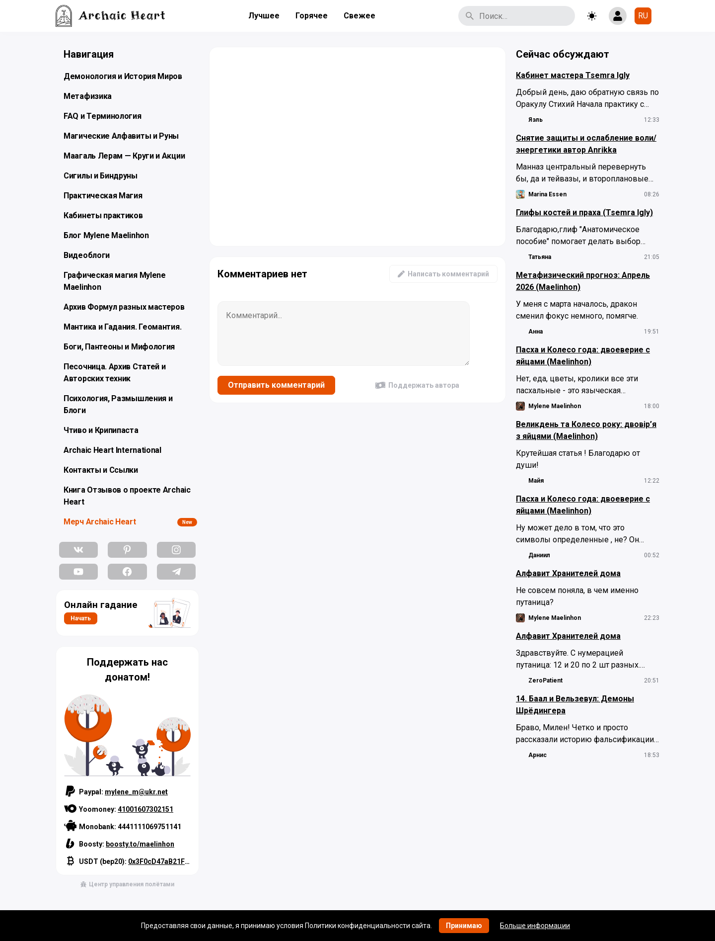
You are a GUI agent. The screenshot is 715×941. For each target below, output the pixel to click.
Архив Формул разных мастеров (124, 307)
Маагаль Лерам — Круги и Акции (124, 156)
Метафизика (88, 96)
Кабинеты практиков (103, 215)
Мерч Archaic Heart (100, 521)
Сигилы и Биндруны (101, 175)
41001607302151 (145, 809)
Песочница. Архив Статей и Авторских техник (115, 372)
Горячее (311, 15)
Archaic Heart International (112, 450)
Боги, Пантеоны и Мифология (119, 346)
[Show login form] (618, 16)
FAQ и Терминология (103, 116)
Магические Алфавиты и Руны (121, 136)
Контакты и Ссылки (101, 470)
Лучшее (264, 15)
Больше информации (535, 926)
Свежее (359, 15)
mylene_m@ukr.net (136, 792)
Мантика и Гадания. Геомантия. (122, 327)
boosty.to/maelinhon (140, 844)
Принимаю (464, 926)
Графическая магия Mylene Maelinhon (115, 281)
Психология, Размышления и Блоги (118, 404)
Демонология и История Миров (123, 76)
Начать (81, 618)
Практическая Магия (103, 195)
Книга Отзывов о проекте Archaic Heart (127, 496)
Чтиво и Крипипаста (101, 430)
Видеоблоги (87, 255)
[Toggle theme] (592, 16)
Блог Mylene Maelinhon (106, 235)
